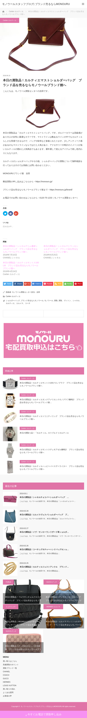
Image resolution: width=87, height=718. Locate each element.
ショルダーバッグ (13, 301)
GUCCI (6, 679)
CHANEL (6, 672)
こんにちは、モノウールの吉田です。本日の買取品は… (40, 553)
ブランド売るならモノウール (32, 301)
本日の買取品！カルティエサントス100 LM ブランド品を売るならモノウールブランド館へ (21, 265)
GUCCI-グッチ (51, 582)
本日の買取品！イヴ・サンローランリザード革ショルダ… (44, 532)
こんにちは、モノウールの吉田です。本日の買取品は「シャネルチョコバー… (48, 501)
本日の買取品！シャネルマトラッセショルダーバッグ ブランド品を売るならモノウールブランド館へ (60, 249)
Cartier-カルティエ (9, 20)
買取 (56, 301)
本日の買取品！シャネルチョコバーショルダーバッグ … (44, 497)
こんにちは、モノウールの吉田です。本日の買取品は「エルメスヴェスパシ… (48, 519)
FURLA (8, 582)
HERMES (6, 682)
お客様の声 (7, 696)
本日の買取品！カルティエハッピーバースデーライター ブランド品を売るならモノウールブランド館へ (52, 467)
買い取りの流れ (9, 689)
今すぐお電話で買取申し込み (44, 715)
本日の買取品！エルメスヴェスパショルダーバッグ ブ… (44, 515)
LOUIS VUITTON (9, 686)
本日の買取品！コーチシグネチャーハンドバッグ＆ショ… (44, 549)
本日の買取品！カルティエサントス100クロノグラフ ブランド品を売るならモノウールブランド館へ (51, 384)
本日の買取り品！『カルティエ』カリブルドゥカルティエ (44, 433)
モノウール (48, 301)
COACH (6, 675)
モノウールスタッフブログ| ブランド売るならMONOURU (41, 706)
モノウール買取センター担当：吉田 (26, 292)
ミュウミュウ (10, 607)
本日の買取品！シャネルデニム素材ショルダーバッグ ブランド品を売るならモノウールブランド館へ (20, 249)
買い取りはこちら (10, 661)
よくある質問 (8, 692)
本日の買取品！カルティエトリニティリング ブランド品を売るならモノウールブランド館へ (52, 417)
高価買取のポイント (11, 665)
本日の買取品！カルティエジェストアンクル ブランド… (44, 567)
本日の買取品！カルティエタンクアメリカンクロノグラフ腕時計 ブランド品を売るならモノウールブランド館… (52, 401)
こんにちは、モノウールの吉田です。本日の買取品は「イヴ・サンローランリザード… (51, 536)
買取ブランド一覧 (10, 668)
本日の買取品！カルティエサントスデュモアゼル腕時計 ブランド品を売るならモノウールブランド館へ (52, 451)
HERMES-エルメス (53, 607)
